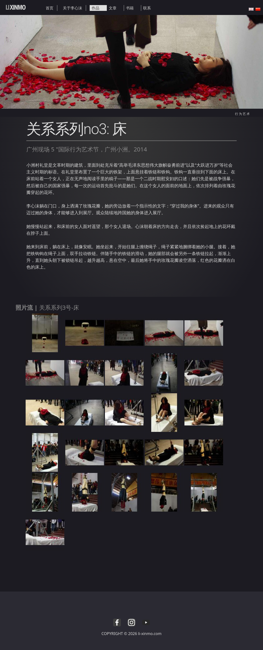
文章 (113, 8)
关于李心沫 (72, 8)
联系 (147, 8)
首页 (49, 8)
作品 (95, 8)
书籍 (130, 8)
